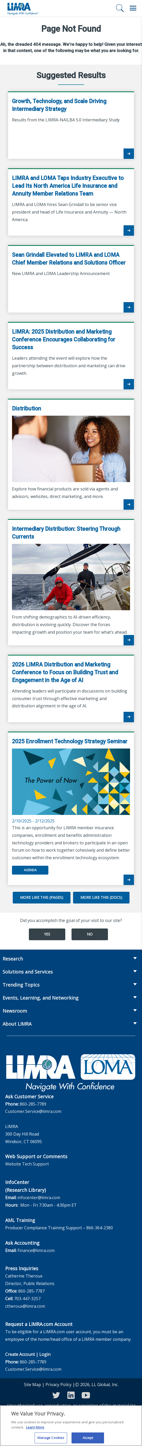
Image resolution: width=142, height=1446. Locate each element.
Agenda (30, 870)
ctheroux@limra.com (25, 1306)
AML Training (20, 1220)
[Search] (119, 8)
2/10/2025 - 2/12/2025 (71, 781)
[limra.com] (22, 8)
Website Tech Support (27, 1164)
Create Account (20, 1354)
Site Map (32, 1384)
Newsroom (15, 1011)
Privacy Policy (59, 1384)
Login (44, 1354)
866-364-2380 (99, 1228)
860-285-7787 (31, 1291)
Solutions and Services (28, 972)
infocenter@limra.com (38, 1197)
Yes (47, 934)
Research (13, 959)
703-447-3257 (27, 1298)
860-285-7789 (33, 1104)
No (90, 934)
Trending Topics (21, 985)
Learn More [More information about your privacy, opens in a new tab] (35, 1429)
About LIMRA (17, 1024)
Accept (88, 1440)
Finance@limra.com (36, 1250)
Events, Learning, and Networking (41, 998)
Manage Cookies (50, 1440)
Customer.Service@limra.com (33, 1111)
